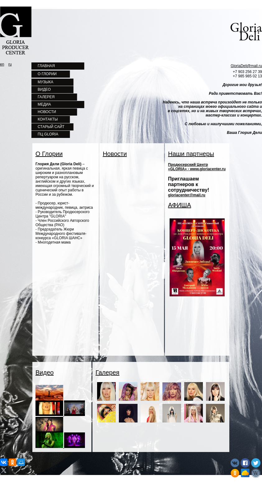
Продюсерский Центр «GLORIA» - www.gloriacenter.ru (197, 166)
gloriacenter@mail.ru (186, 195)
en (2, 64)
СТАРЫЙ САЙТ (51, 127)
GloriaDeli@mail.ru (246, 66)
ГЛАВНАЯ (46, 66)
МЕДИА (44, 104)
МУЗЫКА (45, 82)
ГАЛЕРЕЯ (46, 97)
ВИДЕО (44, 89)
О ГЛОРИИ (47, 74)
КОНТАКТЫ (48, 119)
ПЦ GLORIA (48, 134)
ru (10, 64)
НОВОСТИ (47, 112)
